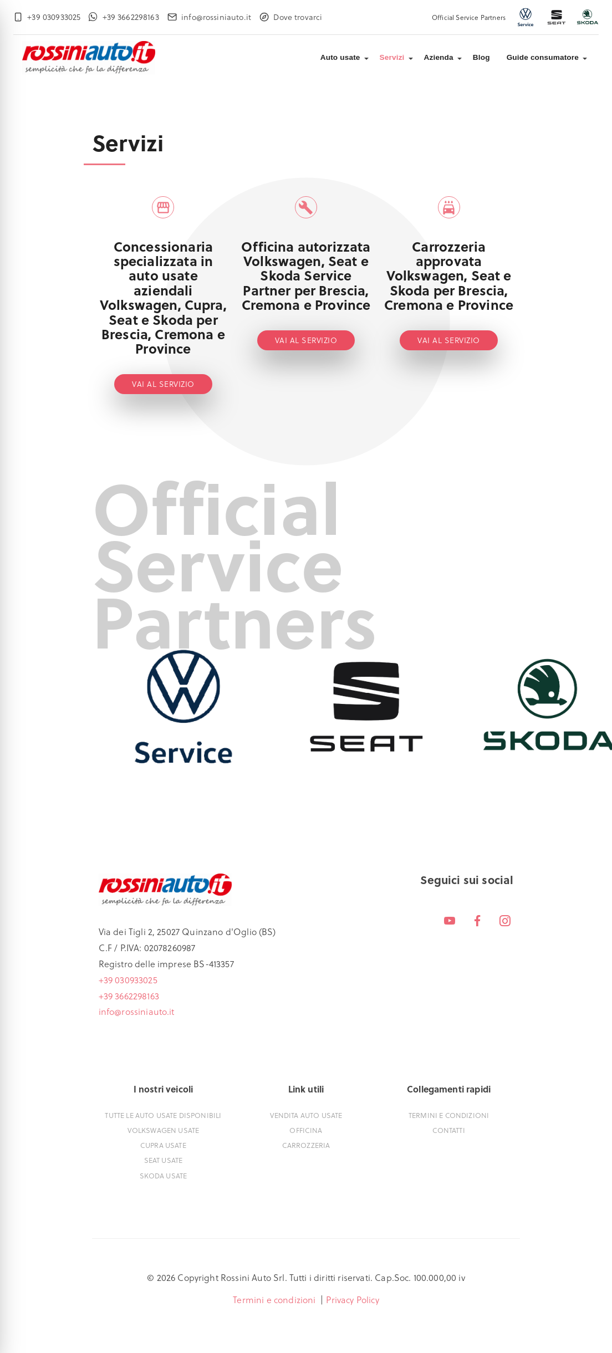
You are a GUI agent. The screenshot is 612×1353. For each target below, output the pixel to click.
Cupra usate (163, 1145)
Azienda (438, 57)
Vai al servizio (163, 384)
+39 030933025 (128, 979)
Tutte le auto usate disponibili (163, 1115)
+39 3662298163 (129, 995)
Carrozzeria (306, 1145)
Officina (305, 1130)
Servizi (392, 57)
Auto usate (340, 57)
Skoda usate (163, 1175)
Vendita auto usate (306, 1115)
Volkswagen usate (164, 1130)
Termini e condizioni (449, 1115)
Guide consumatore (543, 57)
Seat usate (163, 1160)
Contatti (448, 1130)
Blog (481, 57)
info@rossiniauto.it (137, 1011)
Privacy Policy (352, 1299)
